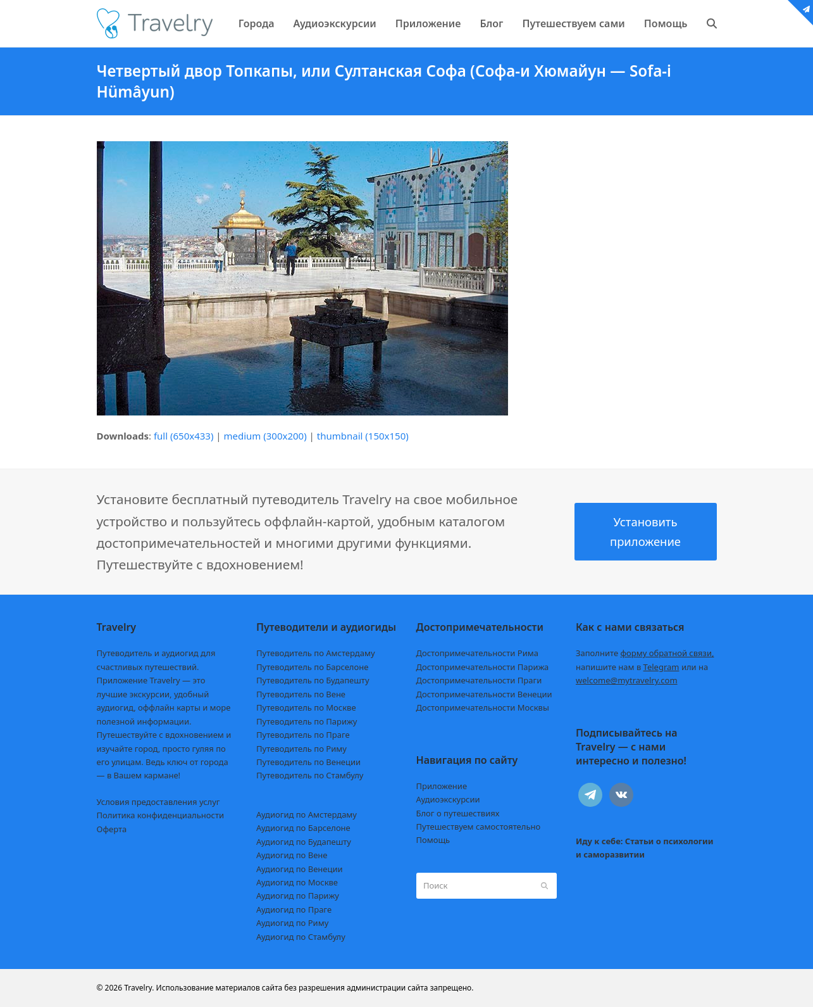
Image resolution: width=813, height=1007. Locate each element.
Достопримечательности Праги (479, 680)
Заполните (645, 653)
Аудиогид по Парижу (297, 895)
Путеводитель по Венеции (308, 762)
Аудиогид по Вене (291, 855)
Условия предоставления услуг (158, 802)
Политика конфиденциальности (161, 815)
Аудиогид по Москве (297, 882)
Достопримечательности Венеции (484, 694)
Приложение (442, 786)
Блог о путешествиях (458, 813)
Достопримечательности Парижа (482, 667)
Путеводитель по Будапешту (312, 680)
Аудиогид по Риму (292, 922)
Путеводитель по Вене (300, 694)
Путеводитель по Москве (306, 707)
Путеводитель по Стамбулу (309, 775)
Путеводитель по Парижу (306, 721)
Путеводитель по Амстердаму (315, 653)
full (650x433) (184, 435)
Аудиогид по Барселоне (303, 827)
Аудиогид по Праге (294, 909)
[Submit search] (544, 886)
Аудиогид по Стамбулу (300, 936)
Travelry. (139, 987)
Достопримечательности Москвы (482, 707)
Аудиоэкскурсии (448, 799)
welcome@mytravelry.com (627, 680)
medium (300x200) (265, 435)
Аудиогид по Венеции (299, 869)
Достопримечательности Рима (477, 653)
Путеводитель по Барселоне (312, 667)
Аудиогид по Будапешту (303, 841)
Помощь (433, 840)
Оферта (112, 829)
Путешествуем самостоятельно (478, 826)
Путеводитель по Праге (303, 734)
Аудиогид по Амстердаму (306, 814)
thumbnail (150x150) (363, 435)
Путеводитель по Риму (301, 748)
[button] (711, 23)
